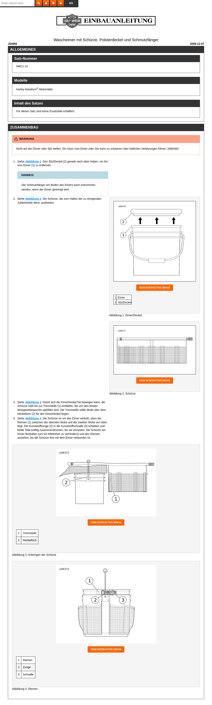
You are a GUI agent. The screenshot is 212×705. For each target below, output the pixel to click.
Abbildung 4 (33, 418)
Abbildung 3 (33, 402)
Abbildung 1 (33, 161)
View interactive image (154, 287)
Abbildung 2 (33, 198)
